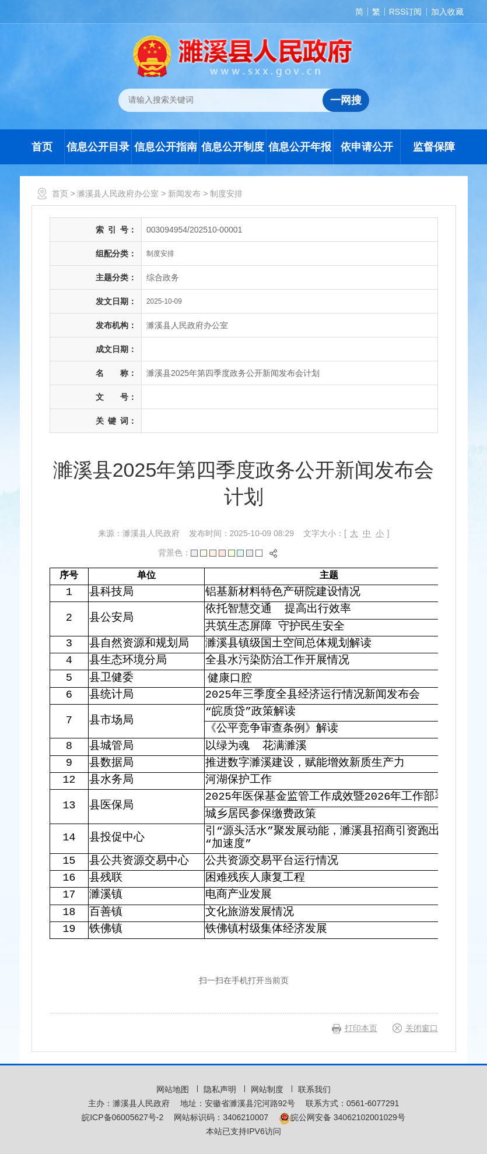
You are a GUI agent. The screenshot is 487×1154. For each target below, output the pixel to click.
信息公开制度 (232, 147)
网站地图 (173, 1089)
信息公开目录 (97, 147)
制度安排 (226, 193)
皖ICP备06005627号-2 (122, 1117)
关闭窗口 (421, 1028)
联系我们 (314, 1089)
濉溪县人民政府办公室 (118, 193)
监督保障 (434, 147)
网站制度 (268, 1089)
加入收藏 (447, 11)
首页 (41, 147)
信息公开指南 (165, 147)
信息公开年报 (299, 147)
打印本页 (361, 1028)
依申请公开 (367, 147)
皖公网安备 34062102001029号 (342, 1117)
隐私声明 (221, 1089)
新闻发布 (184, 193)
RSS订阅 (405, 11)
